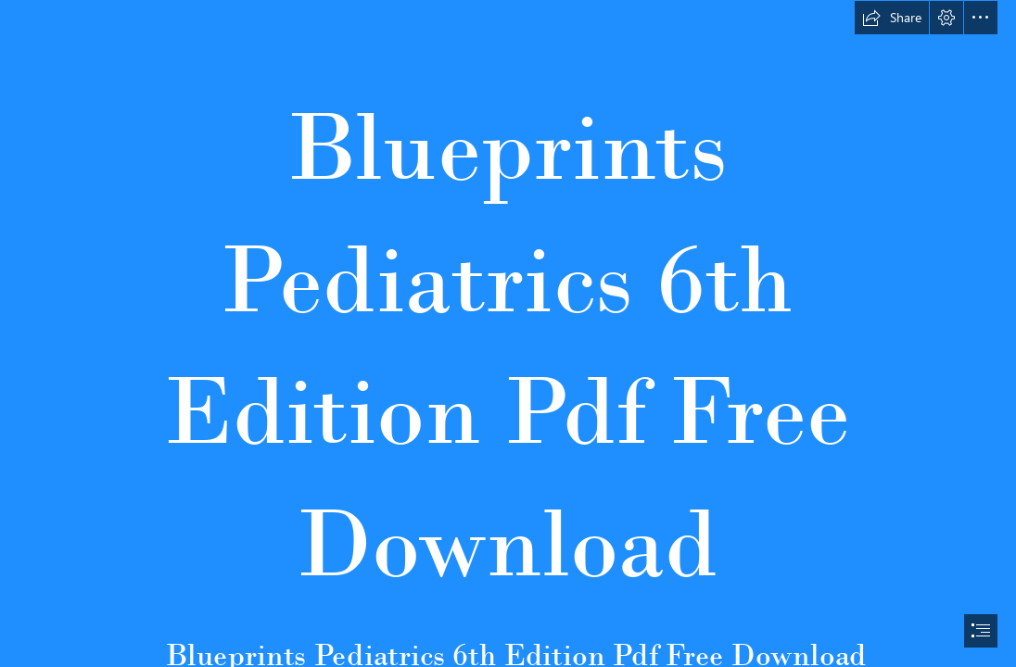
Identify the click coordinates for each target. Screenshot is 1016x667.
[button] (892, 17)
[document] (508, 333)
